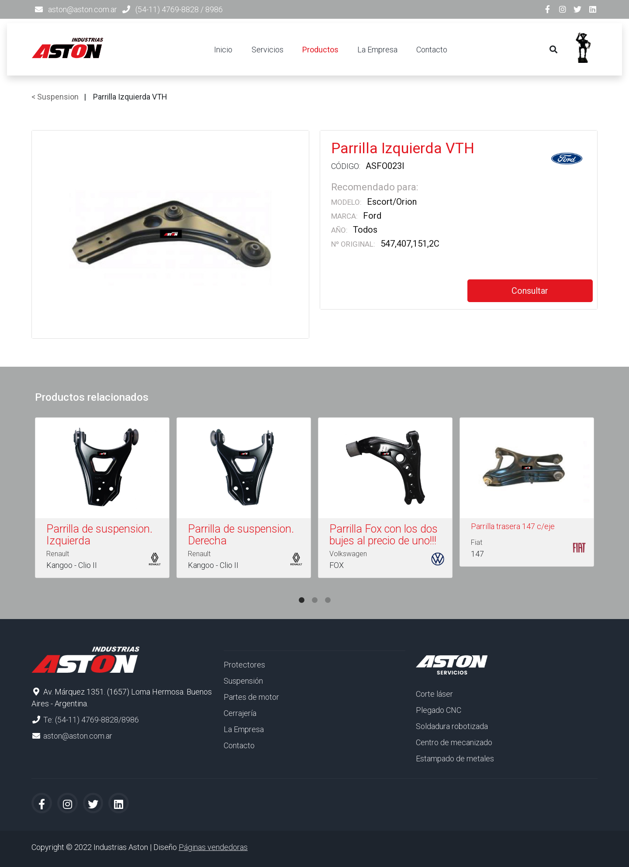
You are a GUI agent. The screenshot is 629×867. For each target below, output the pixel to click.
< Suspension (55, 96)
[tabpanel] (102, 499)
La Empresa (377, 49)
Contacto (431, 49)
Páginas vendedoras (213, 847)
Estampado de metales (455, 758)
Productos (320, 49)
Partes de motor (251, 697)
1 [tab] (301, 591)
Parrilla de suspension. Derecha (241, 535)
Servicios (267, 49)
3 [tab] (327, 591)
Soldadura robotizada (452, 726)
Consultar (529, 291)
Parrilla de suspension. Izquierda (99, 535)
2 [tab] (314, 591)
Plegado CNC (438, 710)
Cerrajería (240, 713)
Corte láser (434, 693)
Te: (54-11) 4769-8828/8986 (91, 719)
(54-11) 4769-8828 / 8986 (179, 9)
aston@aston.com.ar (82, 9)
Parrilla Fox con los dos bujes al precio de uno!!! (383, 535)
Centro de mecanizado (454, 742)
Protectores (244, 664)
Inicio (223, 49)
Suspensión (243, 680)
